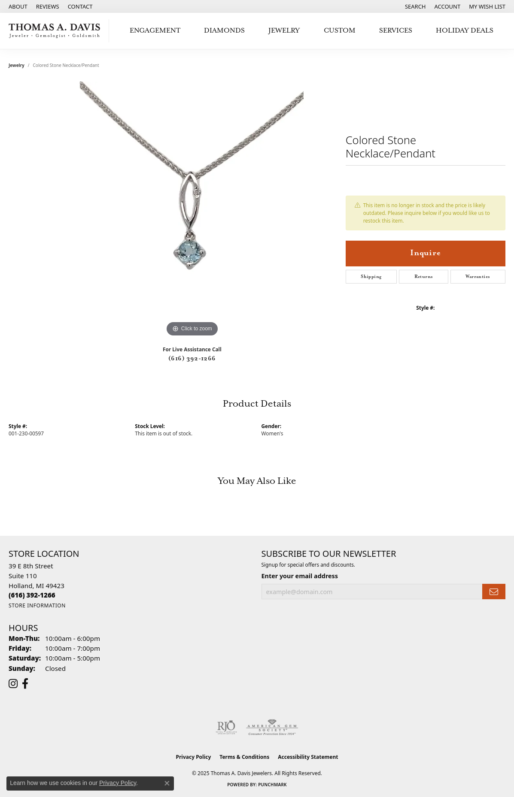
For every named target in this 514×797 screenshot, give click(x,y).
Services (395, 31)
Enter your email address (300, 576)
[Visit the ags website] (272, 727)
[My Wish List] (487, 6)
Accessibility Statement (308, 757)
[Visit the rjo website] (226, 727)
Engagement (155, 31)
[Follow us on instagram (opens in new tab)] (13, 684)
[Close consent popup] (167, 783)
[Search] (415, 6)
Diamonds (224, 31)
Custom (340, 31)
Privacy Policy (193, 757)
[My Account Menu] (448, 6)
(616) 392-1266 (192, 358)
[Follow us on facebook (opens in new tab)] (25, 684)
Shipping (371, 276)
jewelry (16, 65)
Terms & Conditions (244, 757)
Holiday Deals (464, 31)
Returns (423, 276)
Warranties (477, 276)
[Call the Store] (32, 595)
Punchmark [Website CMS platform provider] (272, 785)
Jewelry (284, 31)
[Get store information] (37, 605)
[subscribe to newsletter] (493, 592)
